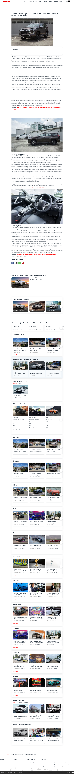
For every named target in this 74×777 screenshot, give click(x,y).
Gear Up (50, 1)
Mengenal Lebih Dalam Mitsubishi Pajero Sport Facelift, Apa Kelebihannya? (35, 187)
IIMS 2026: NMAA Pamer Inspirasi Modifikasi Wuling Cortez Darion (52, 618)
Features (56, 1)
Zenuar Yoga (16, 352)
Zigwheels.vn (55, 766)
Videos (60, 1)
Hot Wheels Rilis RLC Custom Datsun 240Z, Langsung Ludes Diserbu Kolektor (36, 690)
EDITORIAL (2, 765)
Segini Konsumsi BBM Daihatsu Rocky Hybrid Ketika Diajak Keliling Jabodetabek (19, 372)
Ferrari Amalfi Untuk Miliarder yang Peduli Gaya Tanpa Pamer (20, 594)
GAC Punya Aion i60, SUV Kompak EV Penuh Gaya (36, 372)
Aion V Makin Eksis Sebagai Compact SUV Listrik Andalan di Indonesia (36, 642)
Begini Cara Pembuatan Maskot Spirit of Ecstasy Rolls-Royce (35, 570)
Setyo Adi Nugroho (50, 718)
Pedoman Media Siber (18, 765)
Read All (14, 354)
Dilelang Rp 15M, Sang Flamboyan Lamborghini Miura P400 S (20, 570)
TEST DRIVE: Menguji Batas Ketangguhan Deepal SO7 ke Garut (53, 498)
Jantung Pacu (42, 52)
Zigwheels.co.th (44, 766)
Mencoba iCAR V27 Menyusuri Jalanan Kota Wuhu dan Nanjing (20, 498)
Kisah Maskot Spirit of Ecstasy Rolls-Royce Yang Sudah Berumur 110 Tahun (52, 570)
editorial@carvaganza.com (32, 762)
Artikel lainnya (15, 456)
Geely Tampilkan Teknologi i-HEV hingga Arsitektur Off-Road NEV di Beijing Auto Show (36, 522)
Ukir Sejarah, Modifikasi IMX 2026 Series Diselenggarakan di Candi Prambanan (36, 618)
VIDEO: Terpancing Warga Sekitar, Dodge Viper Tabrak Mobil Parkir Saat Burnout (36, 546)
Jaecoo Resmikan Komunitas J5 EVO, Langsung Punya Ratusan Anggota (53, 666)
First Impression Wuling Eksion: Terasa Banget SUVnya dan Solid (35, 498)
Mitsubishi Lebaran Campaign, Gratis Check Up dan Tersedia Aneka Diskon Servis (37, 739)
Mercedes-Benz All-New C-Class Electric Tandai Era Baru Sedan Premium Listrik (53, 372)
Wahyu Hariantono (17, 596)
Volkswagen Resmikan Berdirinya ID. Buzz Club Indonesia (19, 666)
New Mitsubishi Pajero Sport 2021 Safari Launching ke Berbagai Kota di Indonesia (37, 254)
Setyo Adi (48, 500)
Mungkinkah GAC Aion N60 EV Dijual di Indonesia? (53, 349)
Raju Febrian (15, 256)
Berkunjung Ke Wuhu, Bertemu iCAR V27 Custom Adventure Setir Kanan (20, 618)
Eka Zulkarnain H (17, 500)
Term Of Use (16, 762)
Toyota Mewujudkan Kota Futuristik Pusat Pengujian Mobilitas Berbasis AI (20, 349)
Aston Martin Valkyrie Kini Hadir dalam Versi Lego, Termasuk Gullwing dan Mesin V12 (53, 690)
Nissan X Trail (49, 417)
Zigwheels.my (55, 764)
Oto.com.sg (66, 764)
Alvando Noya (32, 548)
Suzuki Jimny (32, 417)
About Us (1, 762)
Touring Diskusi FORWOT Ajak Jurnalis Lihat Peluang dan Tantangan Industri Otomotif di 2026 (36, 666)
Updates (30, 1)
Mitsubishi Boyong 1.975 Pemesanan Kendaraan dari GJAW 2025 (53, 739)
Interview (45, 1)
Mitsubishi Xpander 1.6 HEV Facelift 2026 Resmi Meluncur (20, 716)
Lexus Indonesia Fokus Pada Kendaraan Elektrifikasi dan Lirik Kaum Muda (53, 594)
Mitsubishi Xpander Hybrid (20, 395)
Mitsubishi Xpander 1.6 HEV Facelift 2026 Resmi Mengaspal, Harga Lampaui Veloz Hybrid (20, 739)
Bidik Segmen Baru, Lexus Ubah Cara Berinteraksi (36, 594)
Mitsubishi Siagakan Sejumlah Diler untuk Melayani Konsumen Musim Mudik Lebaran (36, 716)
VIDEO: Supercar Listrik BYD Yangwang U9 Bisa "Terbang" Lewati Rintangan (20, 546)
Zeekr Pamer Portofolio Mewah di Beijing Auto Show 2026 (35, 349)
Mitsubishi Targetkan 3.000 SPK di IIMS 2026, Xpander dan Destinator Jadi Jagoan (53, 716)
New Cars (35, 1)
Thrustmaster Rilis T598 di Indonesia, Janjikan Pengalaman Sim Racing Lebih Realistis (20, 690)
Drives (40, 1)
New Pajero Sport (18, 52)
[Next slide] (28, 283)
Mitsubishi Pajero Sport (35, 277)
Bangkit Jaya (32, 352)
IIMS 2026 (66, 1)
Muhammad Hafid (17, 548)
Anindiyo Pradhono (17, 668)
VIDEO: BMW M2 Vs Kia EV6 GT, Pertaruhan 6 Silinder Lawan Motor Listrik (53, 546)
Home (25, 1)
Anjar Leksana (49, 352)
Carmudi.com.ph (44, 764)
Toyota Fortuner (16, 417)
